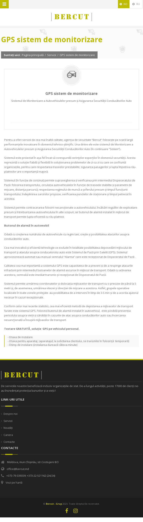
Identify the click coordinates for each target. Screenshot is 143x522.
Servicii (51, 55)
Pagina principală (33, 55)
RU (136, 4)
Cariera (8, 435)
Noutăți (8, 428)
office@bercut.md (18, 469)
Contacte (9, 442)
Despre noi (11, 414)
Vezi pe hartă (14, 482)
